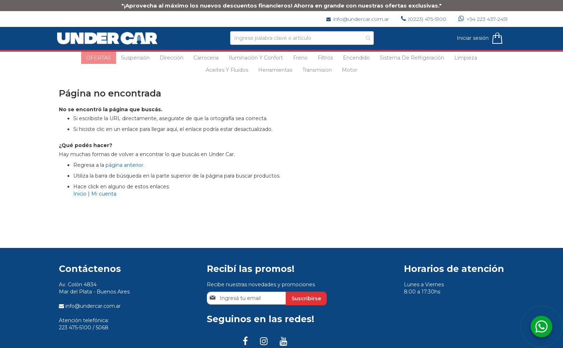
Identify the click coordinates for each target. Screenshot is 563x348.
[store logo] (109, 38)
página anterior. (125, 165)
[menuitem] (98, 58)
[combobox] (302, 38)
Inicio (80, 194)
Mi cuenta (103, 194)
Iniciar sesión (471, 38)
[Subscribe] (306, 298)
